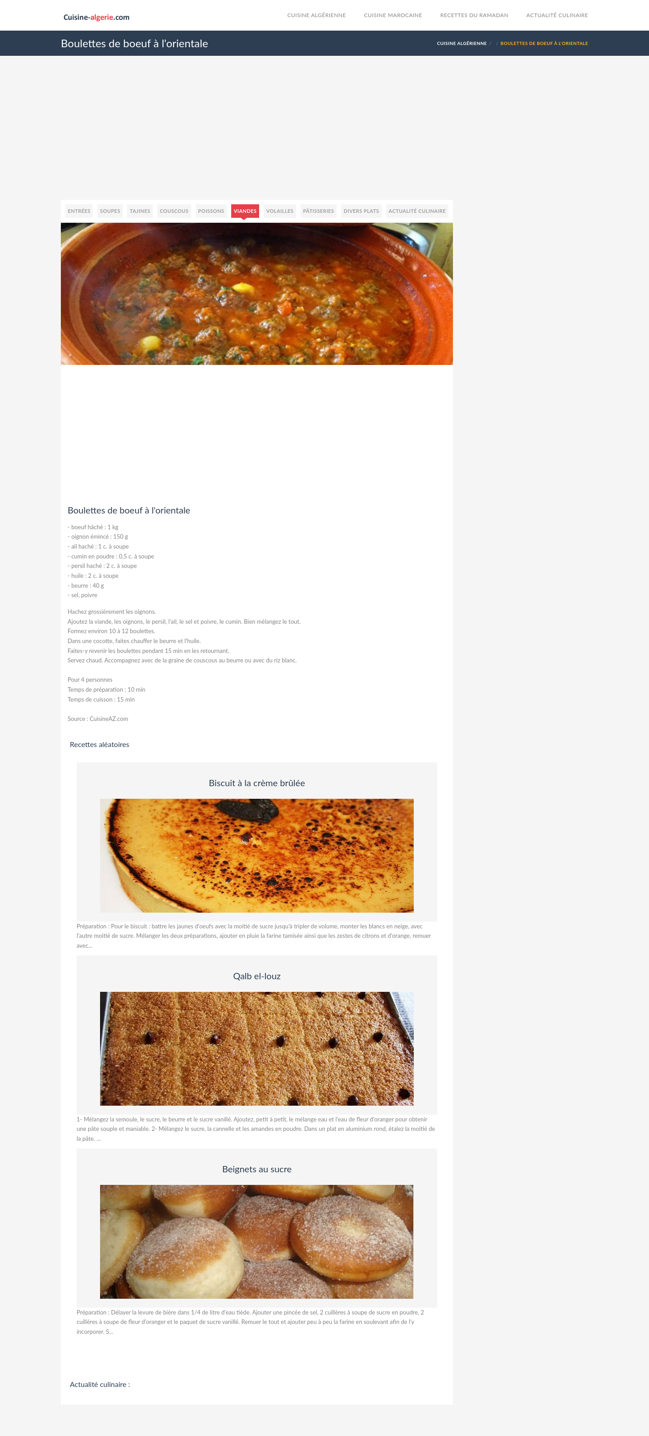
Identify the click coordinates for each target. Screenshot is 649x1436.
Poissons (211, 211)
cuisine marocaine (393, 15)
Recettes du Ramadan (474, 15)
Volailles (280, 211)
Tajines (140, 211)
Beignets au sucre (257, 1168)
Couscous (174, 211)
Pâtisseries (318, 211)
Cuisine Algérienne (317, 15)
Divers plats (361, 211)
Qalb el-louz (257, 975)
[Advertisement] (324, 137)
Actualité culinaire (557, 15)
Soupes (110, 211)
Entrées (79, 211)
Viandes (245, 211)
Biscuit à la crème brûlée (257, 782)
